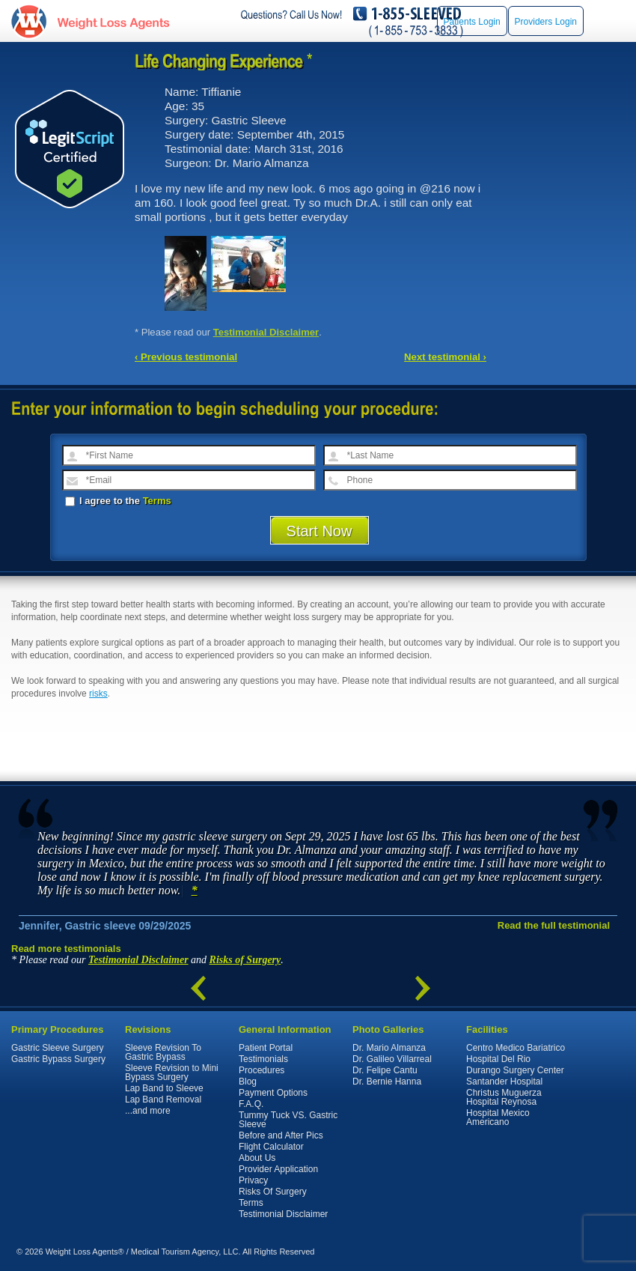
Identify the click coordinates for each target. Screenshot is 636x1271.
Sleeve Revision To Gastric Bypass (163, 1052)
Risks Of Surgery (273, 1191)
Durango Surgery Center (515, 1070)
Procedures (261, 1070)
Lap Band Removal (163, 1099)
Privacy (253, 1180)
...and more (148, 1110)
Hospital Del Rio (498, 1059)
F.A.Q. (251, 1104)
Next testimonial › (445, 357)
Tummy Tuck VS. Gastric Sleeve (288, 1119)
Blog (248, 1081)
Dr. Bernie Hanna (386, 1081)
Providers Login (546, 21)
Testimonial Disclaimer (266, 332)
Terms (157, 500)
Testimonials (263, 1059)
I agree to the (118, 500)
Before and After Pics (281, 1135)
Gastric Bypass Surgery (58, 1059)
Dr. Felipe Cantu (385, 1070)
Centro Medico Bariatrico (515, 1048)
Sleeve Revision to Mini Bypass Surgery (171, 1072)
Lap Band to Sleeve (164, 1088)
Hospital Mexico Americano (498, 1117)
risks (98, 693)
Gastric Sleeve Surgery (57, 1048)
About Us (257, 1158)
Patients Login (472, 21)
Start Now (319, 531)
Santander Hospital (504, 1081)
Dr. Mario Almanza (389, 1048)
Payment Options (273, 1093)
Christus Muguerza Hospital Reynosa (504, 1097)
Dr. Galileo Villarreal (392, 1059)
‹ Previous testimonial (186, 357)
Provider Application (278, 1169)
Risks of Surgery (245, 959)
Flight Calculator (271, 1146)
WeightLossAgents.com (113, 21)
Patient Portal (266, 1048)
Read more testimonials (66, 948)
